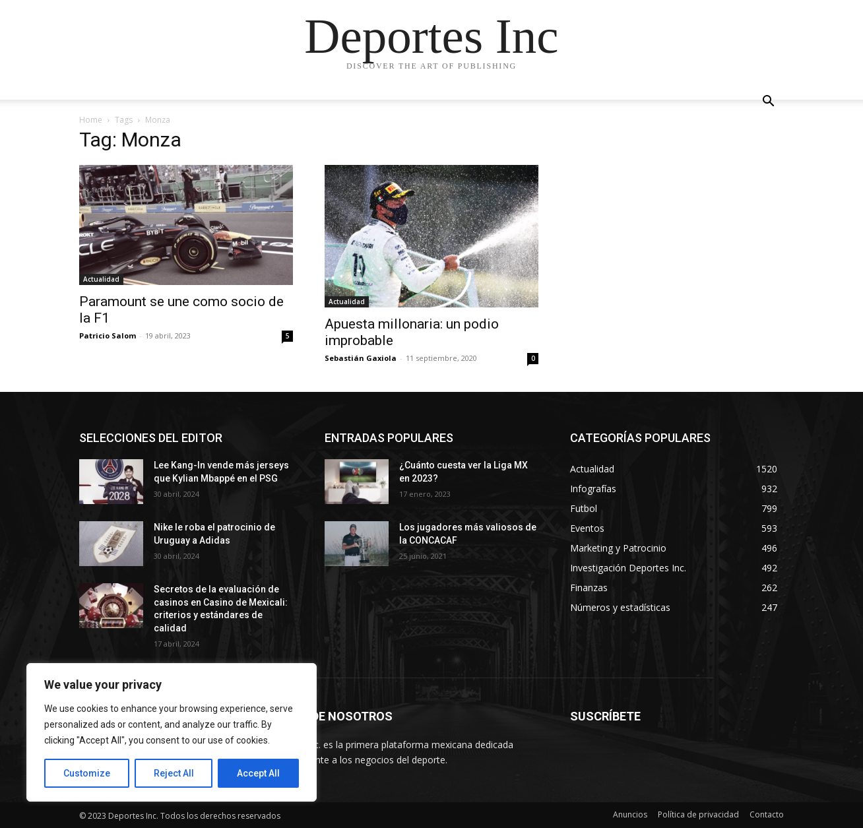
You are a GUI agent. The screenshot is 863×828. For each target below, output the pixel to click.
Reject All (174, 773)
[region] (171, 732)
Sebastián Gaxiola (361, 358)
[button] (768, 102)
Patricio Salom (107, 335)
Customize (86, 773)
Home (90, 119)
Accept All (258, 773)
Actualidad (101, 279)
